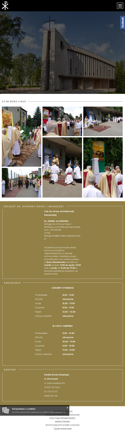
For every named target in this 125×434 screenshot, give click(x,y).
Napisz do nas (50, 396)
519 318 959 (55, 230)
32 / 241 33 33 (50, 391)
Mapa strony (62, 422)
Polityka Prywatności (62, 418)
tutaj (63, 412)
